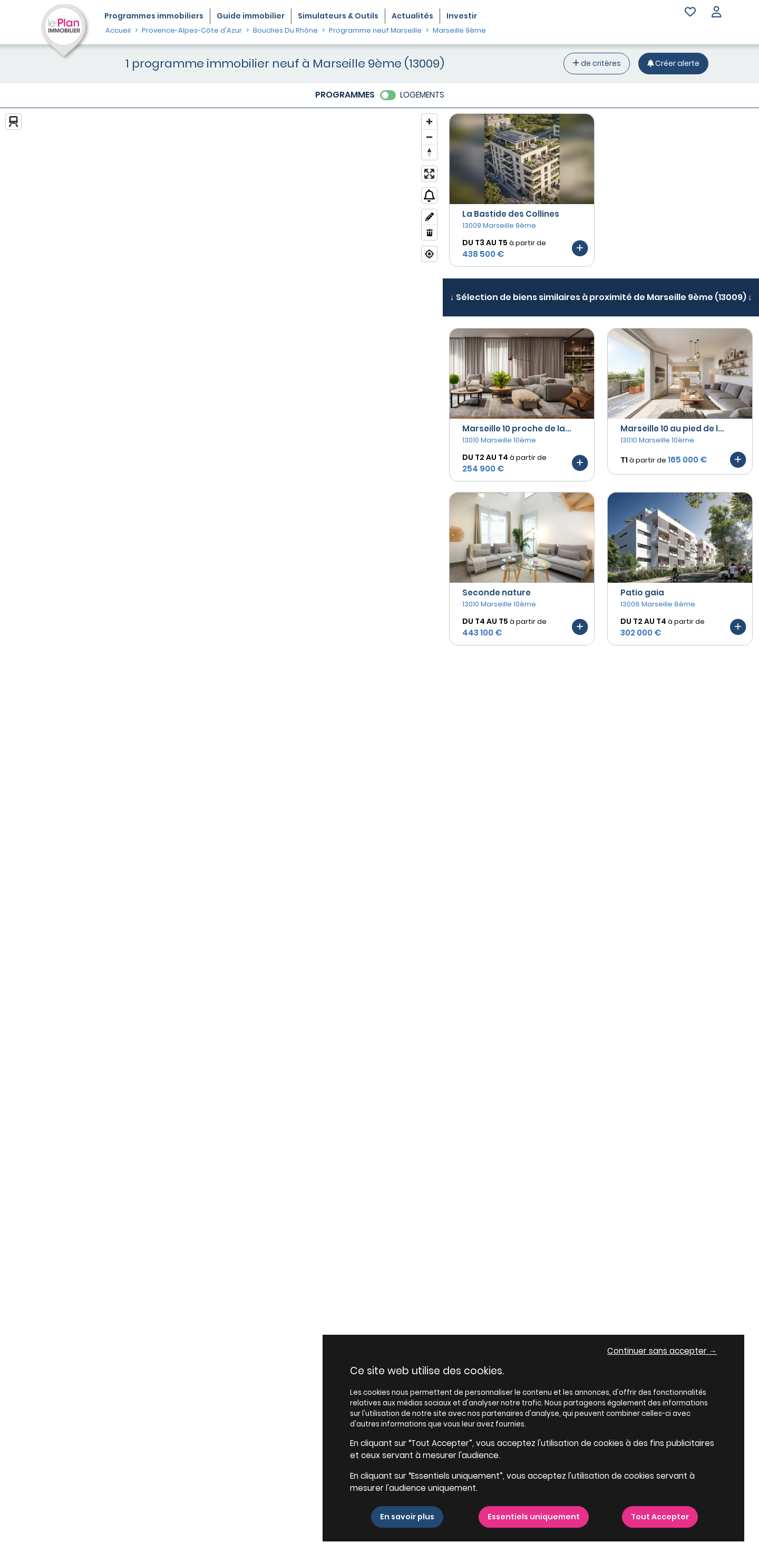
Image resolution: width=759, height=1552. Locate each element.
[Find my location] (429, 254)
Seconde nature (496, 592)
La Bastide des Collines (510, 213)
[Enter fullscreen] (429, 173)
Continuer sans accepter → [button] (662, 1350)
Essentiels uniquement (534, 1516)
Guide (251, 16)
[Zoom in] (429, 121)
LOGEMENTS (422, 94)
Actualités (412, 16)
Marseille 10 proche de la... (516, 428)
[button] (716, 13)
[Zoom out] (429, 136)
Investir (461, 16)
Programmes (153, 16)
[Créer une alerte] (673, 63)
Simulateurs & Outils (338, 16)
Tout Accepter (660, 1516)
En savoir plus (407, 1516)
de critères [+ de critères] (596, 63)
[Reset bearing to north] (429, 152)
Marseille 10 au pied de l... (672, 428)
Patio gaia (642, 592)
